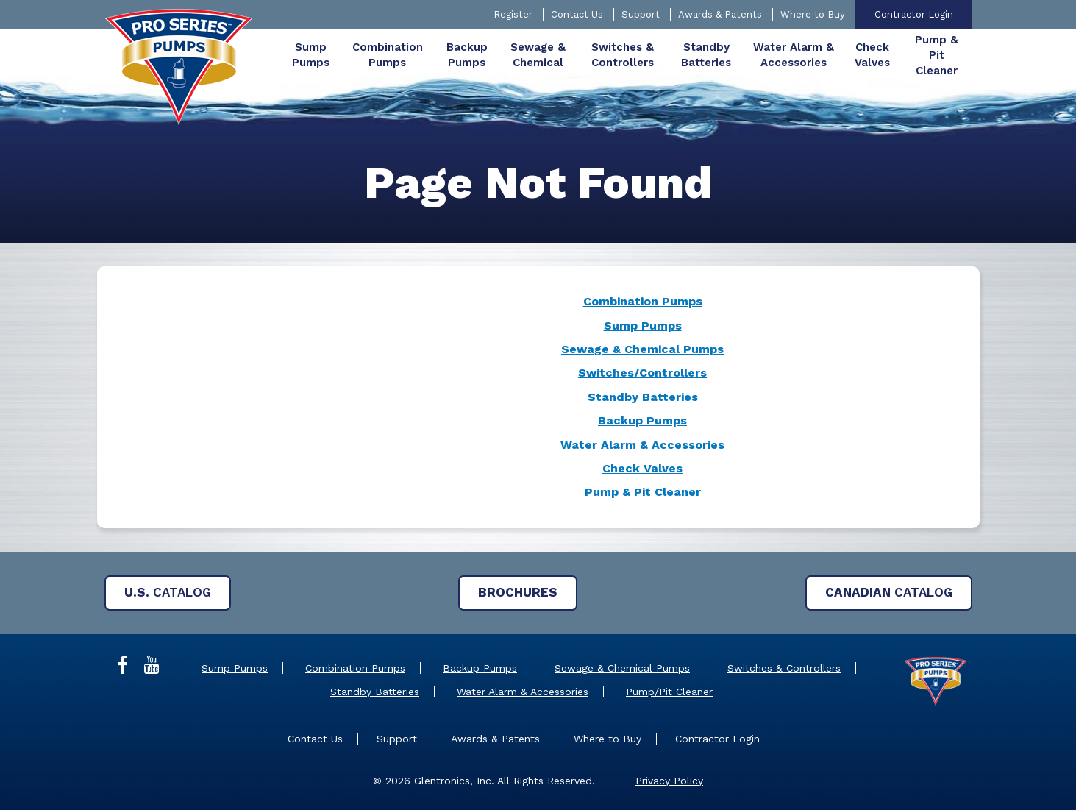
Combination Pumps (642, 301)
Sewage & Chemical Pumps (642, 349)
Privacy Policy (669, 780)
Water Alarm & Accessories (642, 445)
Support (640, 14)
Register (513, 14)
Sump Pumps (643, 326)
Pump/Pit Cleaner (669, 691)
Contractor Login (913, 14)
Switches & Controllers (784, 668)
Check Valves (642, 468)
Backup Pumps (642, 420)
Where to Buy (812, 14)
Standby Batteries (643, 397)
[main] (538, 349)
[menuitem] (311, 55)
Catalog (167, 592)
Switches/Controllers (642, 373)
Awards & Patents (720, 14)
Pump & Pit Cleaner (643, 492)
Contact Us (577, 14)
